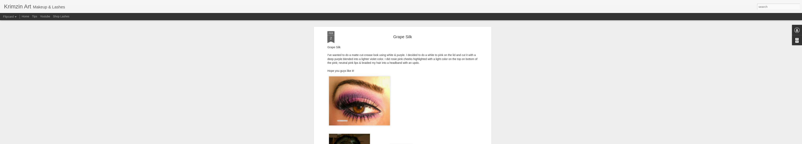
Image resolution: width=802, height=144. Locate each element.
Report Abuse (425, 142)
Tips (34, 16)
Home (25, 16)
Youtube (45, 16)
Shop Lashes (61, 16)
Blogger (413, 142)
